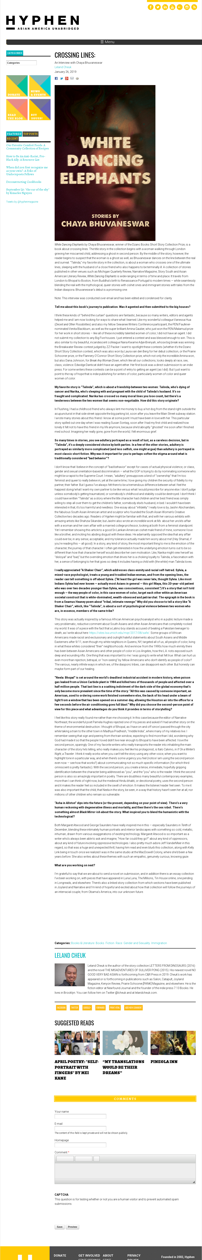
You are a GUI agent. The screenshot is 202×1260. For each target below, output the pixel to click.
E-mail (58, 1123)
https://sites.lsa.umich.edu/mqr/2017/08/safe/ (119, 632)
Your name (62, 1111)
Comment (62, 1152)
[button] (59, 1158)
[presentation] (85, 1214)
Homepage (62, 1140)
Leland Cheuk (70, 955)
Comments (125, 1098)
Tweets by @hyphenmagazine (22, 201)
